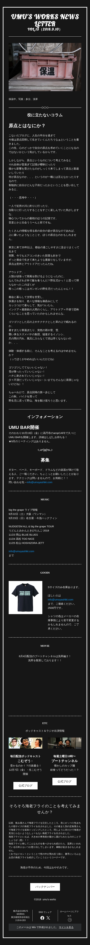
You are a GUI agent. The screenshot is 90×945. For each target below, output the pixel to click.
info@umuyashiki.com (39, 482)
